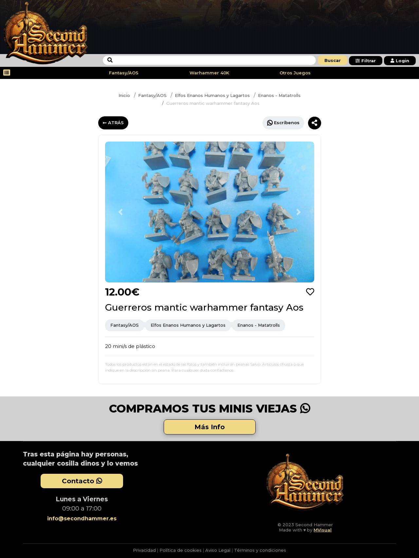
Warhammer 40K (209, 72)
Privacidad (144, 550)
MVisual (323, 529)
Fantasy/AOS (123, 72)
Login (400, 60)
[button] (121, 212)
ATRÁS (113, 122)
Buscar (332, 60)
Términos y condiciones (260, 550)
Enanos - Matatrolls (279, 95)
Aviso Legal (217, 550)
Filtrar (365, 60)
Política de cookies (180, 550)
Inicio (124, 95)
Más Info (209, 427)
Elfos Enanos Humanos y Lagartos (212, 95)
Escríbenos (283, 123)
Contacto (82, 481)
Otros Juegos (295, 72)
